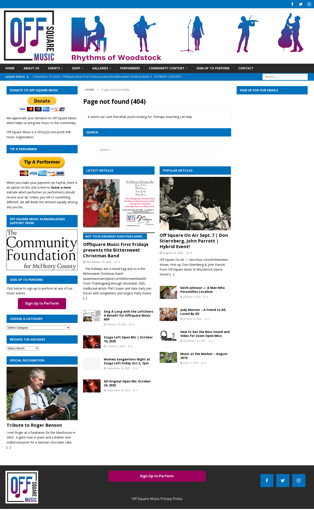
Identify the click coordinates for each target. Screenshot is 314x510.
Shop (76, 67)
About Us (31, 67)
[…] (9, 446)
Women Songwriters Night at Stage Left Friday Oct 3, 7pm (127, 360)
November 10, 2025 (99, 261)
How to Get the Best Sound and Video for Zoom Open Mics (205, 333)
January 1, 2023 (192, 296)
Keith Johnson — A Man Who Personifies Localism (202, 289)
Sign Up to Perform (212, 67)
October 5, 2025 (116, 345)
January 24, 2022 (192, 318)
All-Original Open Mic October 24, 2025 (127, 383)
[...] (85, 297)
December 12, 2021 (194, 340)
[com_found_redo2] (42, 267)
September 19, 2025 (118, 367)
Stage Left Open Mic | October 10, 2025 (128, 338)
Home (10, 67)
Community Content (166, 67)
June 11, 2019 (190, 362)
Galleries (100, 67)
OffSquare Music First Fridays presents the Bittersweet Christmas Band (118, 245)
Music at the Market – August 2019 (204, 355)
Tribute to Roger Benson (34, 424)
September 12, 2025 (118, 389)
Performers (130, 67)
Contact (246, 67)
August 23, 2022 (173, 252)
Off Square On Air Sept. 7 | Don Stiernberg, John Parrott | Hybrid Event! (194, 240)
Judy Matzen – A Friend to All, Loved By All (203, 311)
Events (54, 67)
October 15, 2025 (116, 323)
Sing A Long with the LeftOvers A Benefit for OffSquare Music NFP (128, 315)
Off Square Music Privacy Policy (157, 498)
